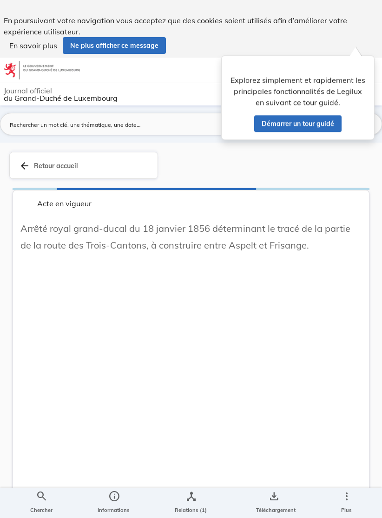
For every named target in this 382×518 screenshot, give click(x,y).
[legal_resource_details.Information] (114, 503)
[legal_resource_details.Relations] (191, 503)
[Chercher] (41, 503)
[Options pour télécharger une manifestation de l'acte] (274, 503)
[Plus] (346, 503)
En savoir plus (33, 45)
